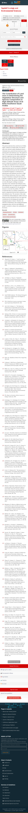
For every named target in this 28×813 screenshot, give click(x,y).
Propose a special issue (14, 45)
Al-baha (15, 212)
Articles (16, 7)
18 (3, 395)
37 (3, 560)
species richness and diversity (9, 216)
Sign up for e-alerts (6, 669)
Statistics (4, 680)
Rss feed (3, 683)
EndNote (5, 75)
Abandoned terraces (7, 212)
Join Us (5, 776)
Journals (10, 7)
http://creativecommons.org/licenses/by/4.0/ (11, 223)
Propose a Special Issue (8, 717)
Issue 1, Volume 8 (14, 52)
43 (3, 614)
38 (3, 568)
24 (3, 439)
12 (3, 348)
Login (17, 24)
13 (3, 357)
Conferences (21, 12)
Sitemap (5, 779)
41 (3, 597)
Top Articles (4, 676)
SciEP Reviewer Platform (9, 725)
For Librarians (6, 795)
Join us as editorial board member (14, 48)
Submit (24, 20)
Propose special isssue (14, 697)
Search (11, 24)
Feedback (6, 765)
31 (3, 504)
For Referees (6, 790)
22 (3, 426)
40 (3, 586)
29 (3, 485)
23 (3, 432)
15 (3, 368)
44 (3, 621)
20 (3, 407)
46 (3, 636)
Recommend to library (7, 673)
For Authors (5, 787)
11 (3, 339)
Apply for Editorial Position (9, 714)
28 (3, 476)
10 (3, 329)
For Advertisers (6, 792)
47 (3, 643)
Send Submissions (8, 773)
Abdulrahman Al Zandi (8, 108)
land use (4, 214)
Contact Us (6, 762)
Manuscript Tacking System (9, 711)
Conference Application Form (10, 722)
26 (3, 460)
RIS (3, 72)
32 (3, 513)
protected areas (11, 214)
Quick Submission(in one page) (10, 727)
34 (3, 532)
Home (3, 7)
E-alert (23, 24)
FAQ (4, 768)
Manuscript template (14, 661)
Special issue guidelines (6, 693)
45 (3, 627)
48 (3, 649)
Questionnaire (7, 770)
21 (3, 415)
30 (3, 496)
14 (3, 362)
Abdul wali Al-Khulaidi (16, 110)
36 (3, 552)
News (3, 16)
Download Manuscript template (11, 801)
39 (3, 579)
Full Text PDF (20, 126)
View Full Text (9, 126)
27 (3, 470)
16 (3, 375)
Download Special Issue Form (11, 803)
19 (3, 400)
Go (24, 32)
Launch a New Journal (8, 719)
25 (3, 445)
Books (13, 12)
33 (3, 524)
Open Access (6, 798)
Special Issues (5, 12)
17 (3, 385)
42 (3, 607)
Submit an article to (14, 41)
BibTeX (4, 73)
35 (3, 543)
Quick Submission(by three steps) (11, 730)
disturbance (20, 212)
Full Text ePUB (15, 127)
